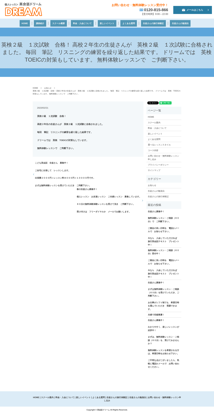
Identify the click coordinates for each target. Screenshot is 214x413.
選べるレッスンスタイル (159, 144)
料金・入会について (81, 23)
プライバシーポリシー (158, 164)
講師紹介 (43, 23)
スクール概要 (60, 23)
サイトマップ (154, 170)
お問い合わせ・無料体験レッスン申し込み (163, 157)
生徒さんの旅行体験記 (147, 23)
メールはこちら (192, 10)
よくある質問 (124, 23)
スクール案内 (154, 122)
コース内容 (153, 150)
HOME (31, 23)
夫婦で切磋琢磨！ (156, 314)
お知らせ (47, 88)
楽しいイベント (104, 23)
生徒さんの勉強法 (172, 23)
